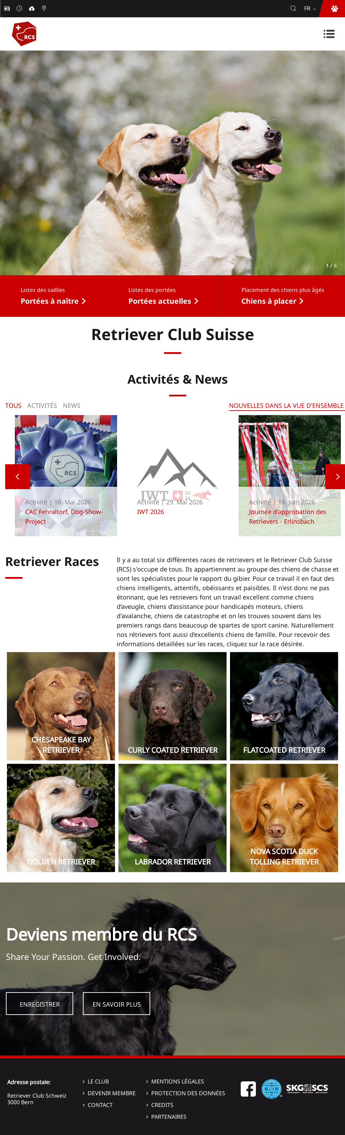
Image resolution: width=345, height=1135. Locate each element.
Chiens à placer (268, 301)
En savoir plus (117, 1004)
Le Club (98, 1081)
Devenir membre (112, 1093)
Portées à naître (50, 301)
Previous (17, 476)
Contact (100, 1105)
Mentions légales (177, 1081)
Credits (162, 1105)
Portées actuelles (159, 301)
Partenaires (168, 1116)
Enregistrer (40, 1004)
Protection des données (188, 1093)
